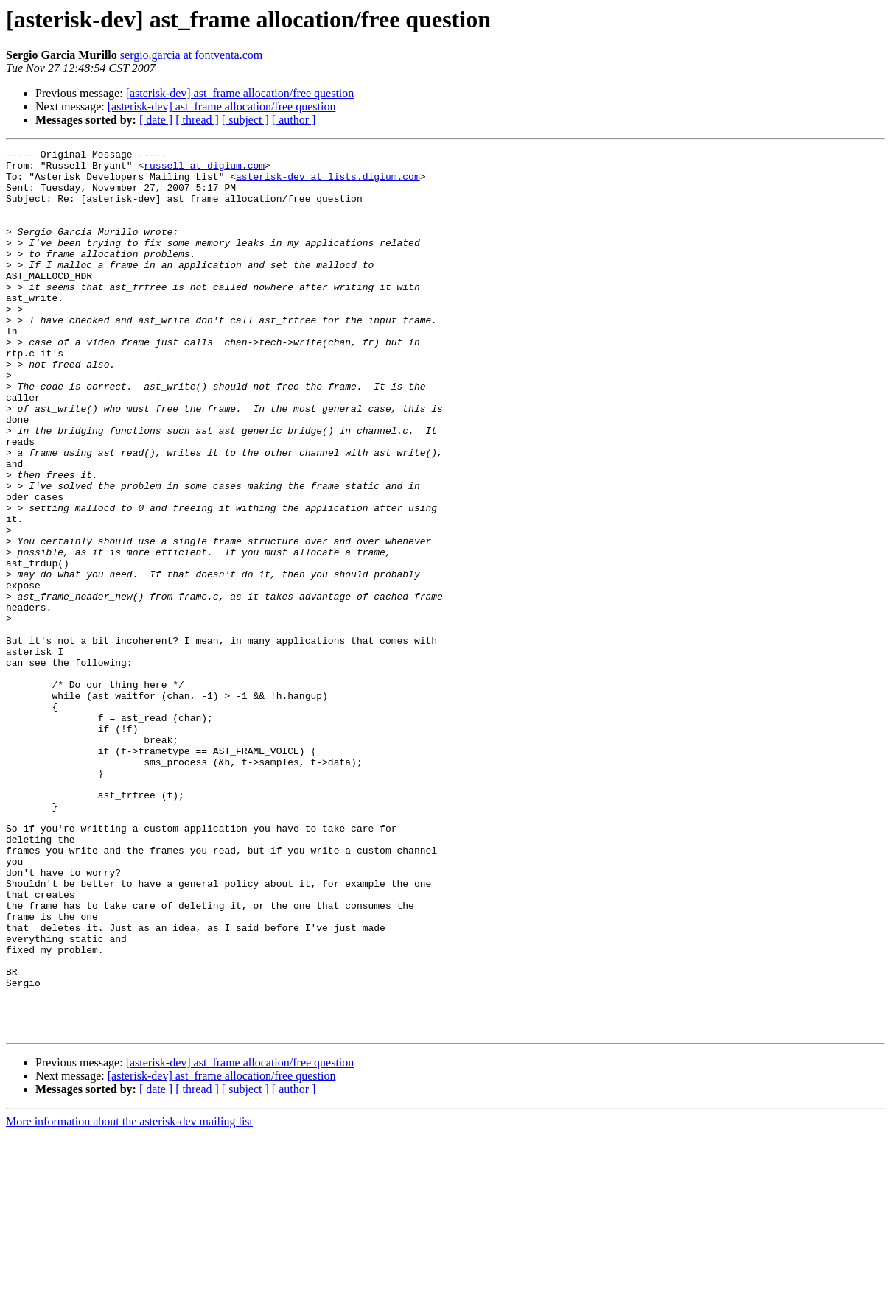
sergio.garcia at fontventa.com (191, 55)
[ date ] (155, 119)
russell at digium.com (204, 169)
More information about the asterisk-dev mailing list (129, 1298)
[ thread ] (197, 119)
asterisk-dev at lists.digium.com (328, 182)
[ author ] (294, 119)
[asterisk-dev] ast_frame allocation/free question (240, 93)
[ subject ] (245, 119)
